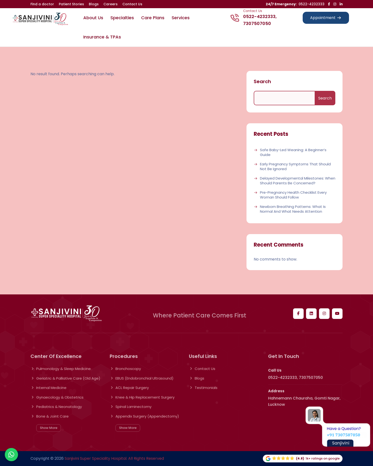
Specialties (122, 18)
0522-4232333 (312, 4)
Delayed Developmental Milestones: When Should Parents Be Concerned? (297, 180)
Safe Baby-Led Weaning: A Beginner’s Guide (293, 152)
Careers (110, 4)
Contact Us (132, 4)
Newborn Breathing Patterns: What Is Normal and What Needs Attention (293, 209)
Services (181, 18)
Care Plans (152, 18)
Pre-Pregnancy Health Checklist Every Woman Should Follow (293, 194)
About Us (93, 18)
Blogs (94, 4)
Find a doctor (42, 4)
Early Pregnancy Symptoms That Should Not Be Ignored (295, 166)
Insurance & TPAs (102, 37)
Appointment (326, 17)
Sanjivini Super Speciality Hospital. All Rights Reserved (114, 458)
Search (262, 81)
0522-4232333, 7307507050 (260, 19)
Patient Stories (71, 4)
